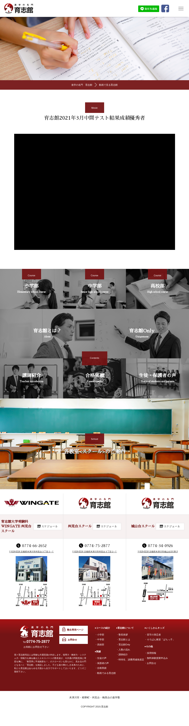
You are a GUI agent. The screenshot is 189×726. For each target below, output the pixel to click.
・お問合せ (150, 662)
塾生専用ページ (75, 630)
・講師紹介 (122, 654)
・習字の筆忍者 (153, 634)
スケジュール (49, 526)
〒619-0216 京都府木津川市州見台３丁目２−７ (31, 552)
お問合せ (72, 640)
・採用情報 (150, 653)
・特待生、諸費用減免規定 (130, 659)
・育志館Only (123, 644)
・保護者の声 (102, 662)
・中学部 (99, 639)
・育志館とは (123, 639)
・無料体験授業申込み (156, 658)
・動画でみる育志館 (105, 672)
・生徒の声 (100, 658)
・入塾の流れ (123, 649)
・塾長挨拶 (122, 634)
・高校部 (99, 644)
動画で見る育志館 (108, 85)
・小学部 (99, 634)
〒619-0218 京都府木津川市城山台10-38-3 (158, 552)
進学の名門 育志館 (81, 85)
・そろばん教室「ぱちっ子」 (160, 639)
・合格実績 (100, 667)
